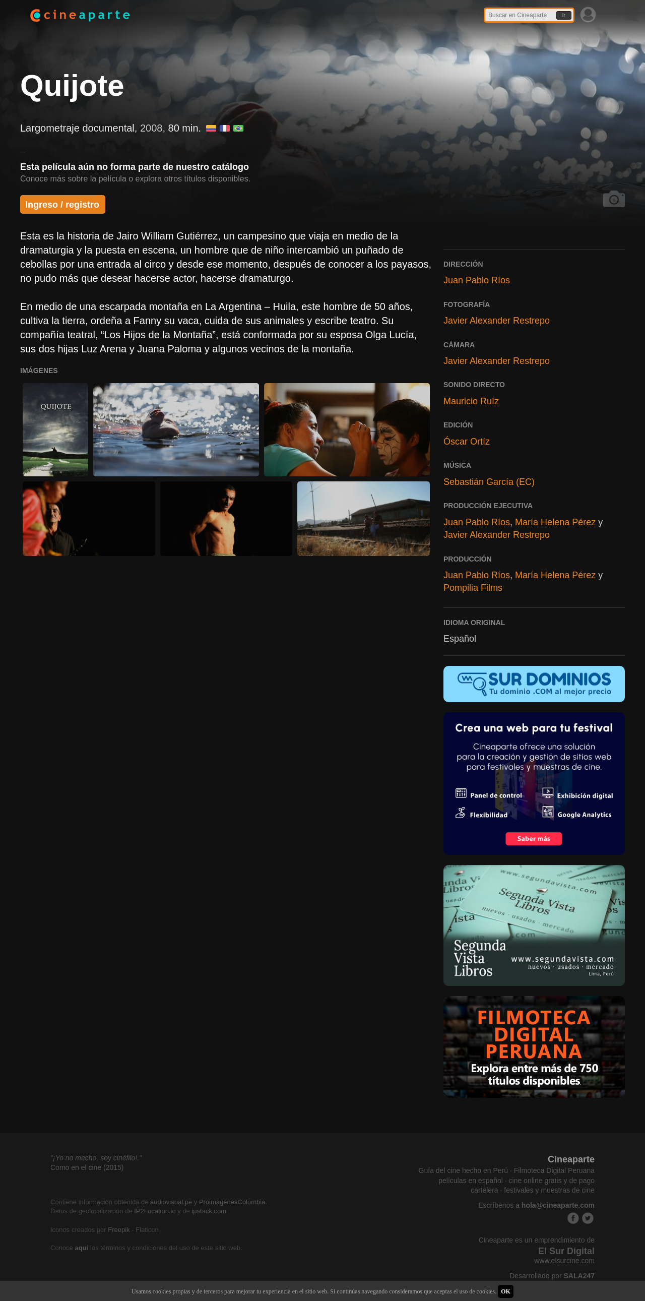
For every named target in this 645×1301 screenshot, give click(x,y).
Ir (563, 15)
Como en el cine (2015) (87, 1167)
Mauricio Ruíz (471, 401)
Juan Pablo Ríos (476, 280)
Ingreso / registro (62, 205)
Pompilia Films (472, 588)
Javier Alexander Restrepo (496, 321)
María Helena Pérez (555, 522)
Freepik (119, 1229)
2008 (151, 128)
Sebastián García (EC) (489, 482)
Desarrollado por (552, 1276)
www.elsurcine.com (564, 1261)
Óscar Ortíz (466, 442)
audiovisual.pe (171, 1202)
